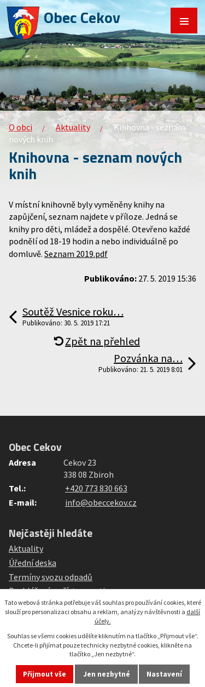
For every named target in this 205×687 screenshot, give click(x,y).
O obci (20, 127)
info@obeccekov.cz (101, 502)
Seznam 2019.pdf (76, 253)
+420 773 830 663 (96, 488)
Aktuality (73, 127)
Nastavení (164, 674)
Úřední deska (32, 562)
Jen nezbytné (106, 674)
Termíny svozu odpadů (50, 576)
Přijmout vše (44, 674)
